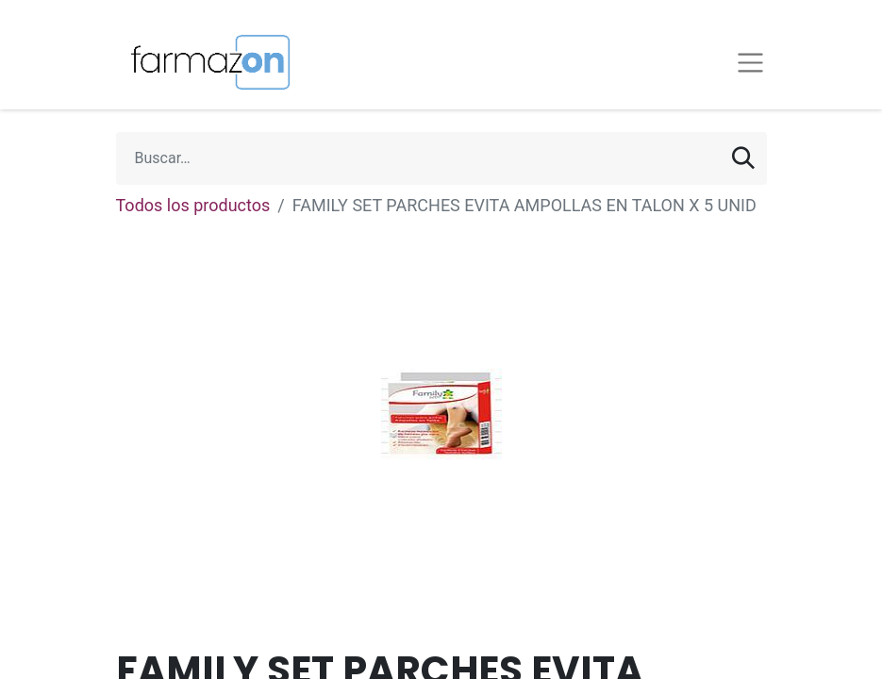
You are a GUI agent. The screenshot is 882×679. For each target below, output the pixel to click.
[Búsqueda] (743, 158)
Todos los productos (193, 205)
